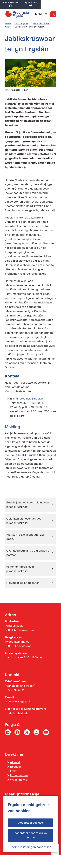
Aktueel (15, 762)
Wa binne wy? (19, 779)
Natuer (8, 27)
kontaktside (20, 713)
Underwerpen (19, 775)
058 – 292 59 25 (33, 402)
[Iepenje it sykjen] (53, 14)
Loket (13, 771)
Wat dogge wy (21, 23)
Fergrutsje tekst (30, 4)
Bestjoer (15, 766)
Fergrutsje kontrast (10, 4)
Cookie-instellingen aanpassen (30, 847)
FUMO (20, 455)
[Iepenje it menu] (41, 14)
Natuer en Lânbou (41, 23)
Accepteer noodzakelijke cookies (30, 835)
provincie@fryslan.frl (33, 398)
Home (8, 23)
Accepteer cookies (30, 822)
